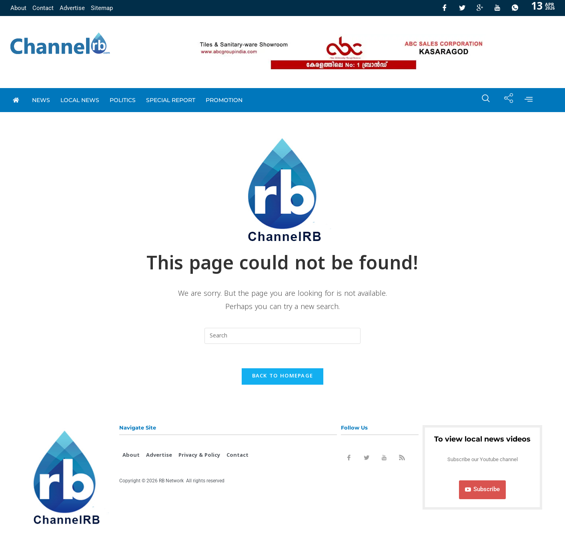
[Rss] (402, 459)
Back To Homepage (282, 376)
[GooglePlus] (480, 8)
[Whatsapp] (515, 8)
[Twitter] (462, 8)
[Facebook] (445, 8)
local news (79, 100)
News (41, 100)
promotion (224, 100)
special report (170, 100)
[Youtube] (497, 8)
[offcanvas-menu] (528, 100)
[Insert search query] (282, 336)
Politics (123, 100)
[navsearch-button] (482, 100)
